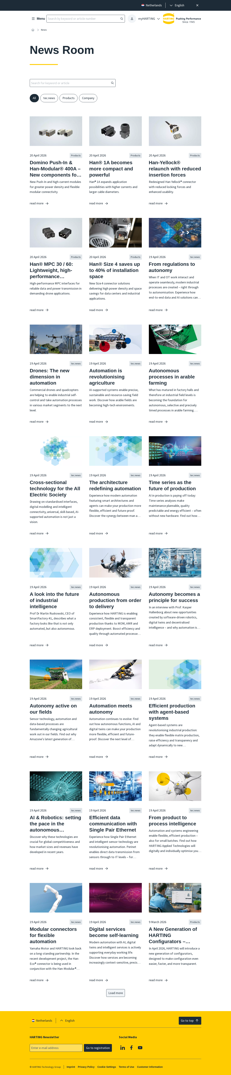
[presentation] (176, 5)
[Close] (197, 5)
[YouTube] (140, 1047)
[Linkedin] (122, 1047)
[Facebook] (131, 1047)
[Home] (33, 30)
